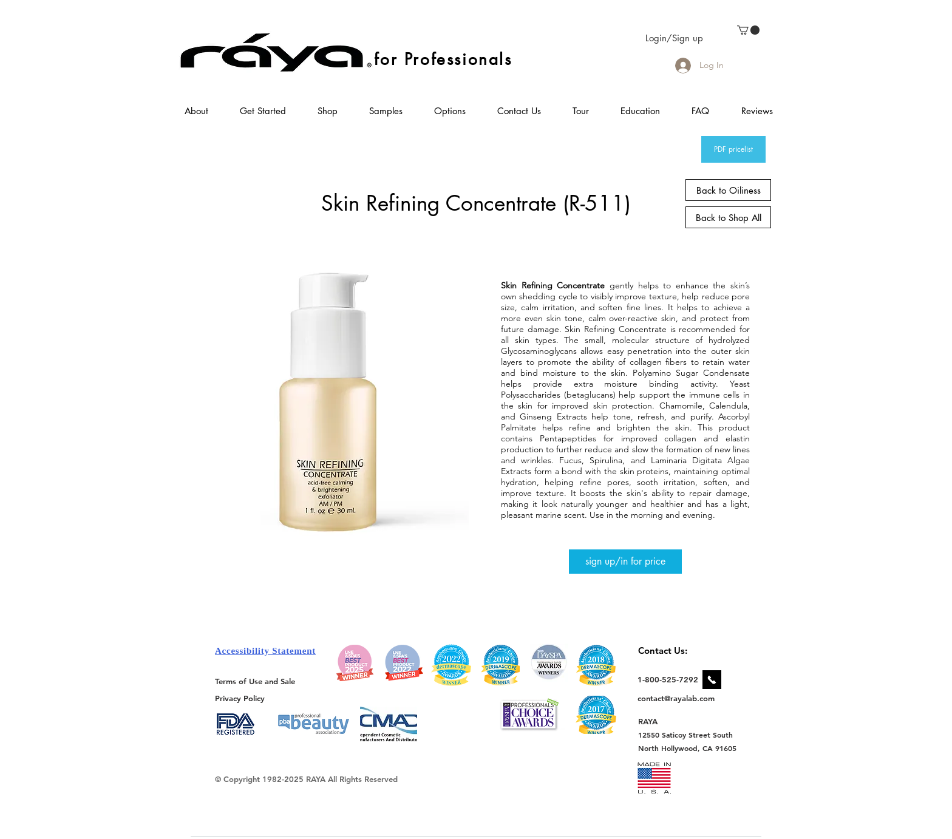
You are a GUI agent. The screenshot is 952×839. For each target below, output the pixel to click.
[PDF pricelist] (733, 149)
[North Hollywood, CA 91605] (687, 748)
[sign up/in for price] (625, 561)
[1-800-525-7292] (668, 679)
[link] (748, 30)
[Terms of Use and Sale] (256, 681)
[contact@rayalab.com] (678, 698)
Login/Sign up (674, 38)
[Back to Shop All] (728, 217)
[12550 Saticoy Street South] (685, 734)
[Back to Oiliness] (728, 190)
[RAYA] (655, 721)
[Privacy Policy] (241, 697)
